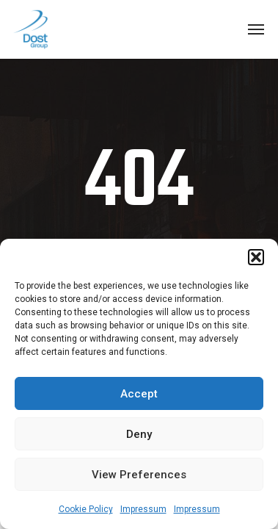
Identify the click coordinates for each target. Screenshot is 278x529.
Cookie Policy (86, 509)
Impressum (143, 509)
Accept (139, 393)
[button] (256, 257)
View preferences (139, 474)
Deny (139, 434)
